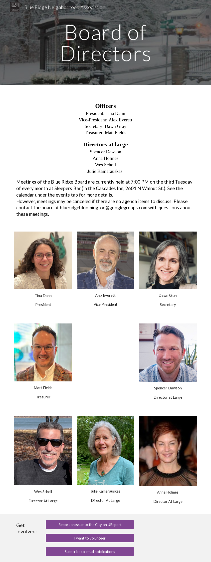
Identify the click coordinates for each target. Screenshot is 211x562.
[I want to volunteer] (90, 538)
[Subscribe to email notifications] (90, 551)
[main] (105, 42)
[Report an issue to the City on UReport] (90, 524)
